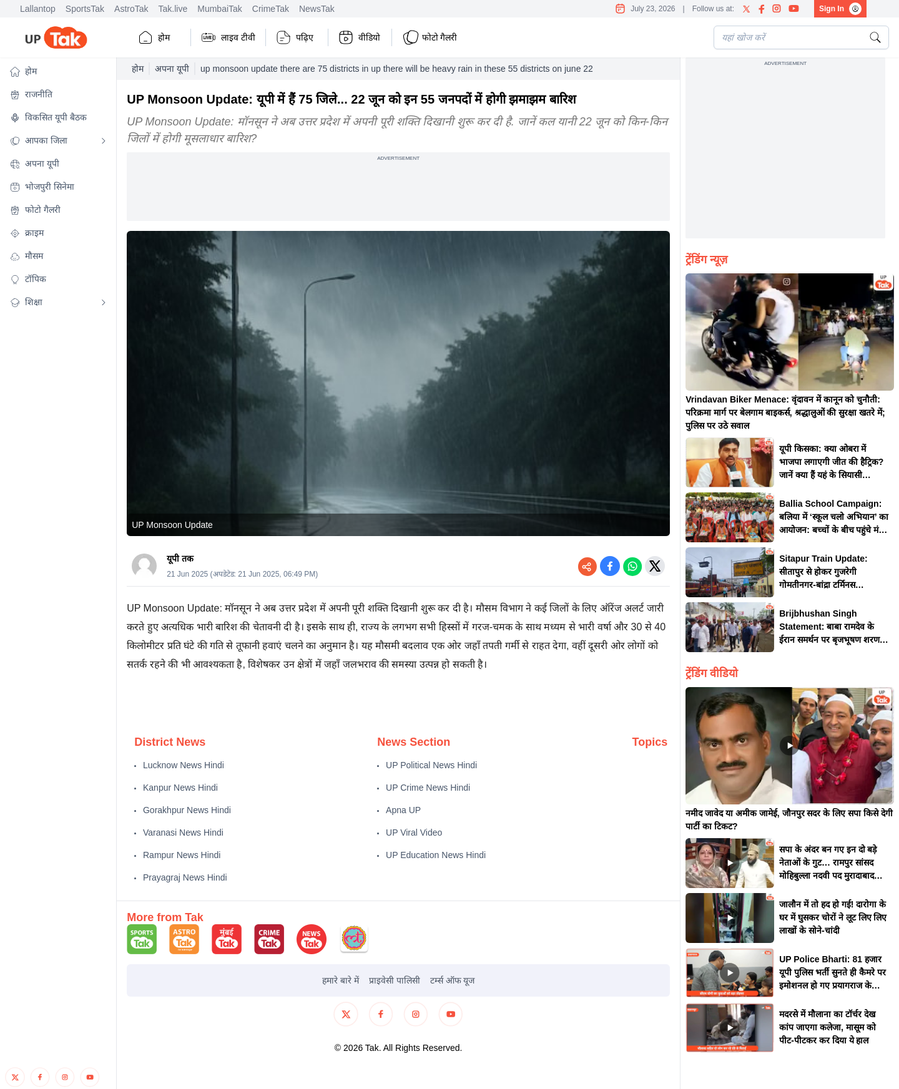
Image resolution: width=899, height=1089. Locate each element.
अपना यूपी (172, 69)
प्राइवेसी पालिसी (394, 980)
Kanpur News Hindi (180, 788)
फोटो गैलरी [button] (430, 37)
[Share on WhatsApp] (632, 566)
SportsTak (85, 9)
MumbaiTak (219, 9)
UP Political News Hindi (431, 765)
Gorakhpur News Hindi (187, 810)
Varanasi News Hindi (183, 833)
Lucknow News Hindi (183, 765)
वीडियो (359, 37)
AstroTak (131, 9)
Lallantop (38, 9)
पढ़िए (294, 37)
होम (154, 37)
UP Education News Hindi (436, 855)
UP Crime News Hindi (428, 788)
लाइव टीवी (228, 37)
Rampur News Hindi (181, 855)
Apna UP (403, 810)
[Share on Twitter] (655, 566)
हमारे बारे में (340, 980)
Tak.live (173, 9)
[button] (58, 71)
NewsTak (317, 9)
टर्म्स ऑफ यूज (452, 980)
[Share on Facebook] (610, 566)
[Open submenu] (104, 141)
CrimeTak (270, 9)
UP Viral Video (414, 833)
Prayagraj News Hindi (185, 877)
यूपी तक (180, 559)
